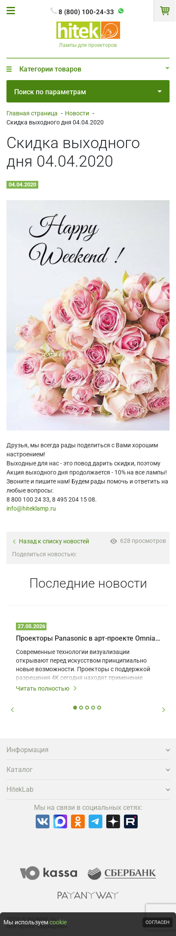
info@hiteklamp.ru (31, 508)
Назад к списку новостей (50, 541)
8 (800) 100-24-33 (86, 12)
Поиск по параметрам (88, 92)
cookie (58, 922)
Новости (77, 113)
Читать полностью (46, 688)
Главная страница (32, 113)
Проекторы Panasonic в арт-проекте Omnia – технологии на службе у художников (88, 638)
